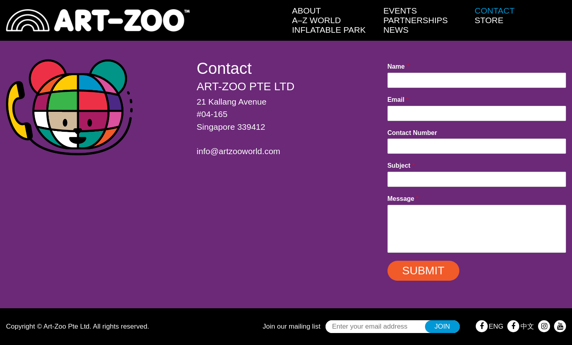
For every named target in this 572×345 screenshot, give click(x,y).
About (306, 10)
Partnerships (415, 20)
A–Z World (316, 20)
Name (398, 66)
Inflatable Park (328, 29)
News (396, 29)
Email (398, 99)
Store (489, 20)
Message (403, 198)
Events (400, 10)
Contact (494, 10)
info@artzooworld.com (238, 151)
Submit (423, 270)
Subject (401, 165)
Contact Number (412, 132)
